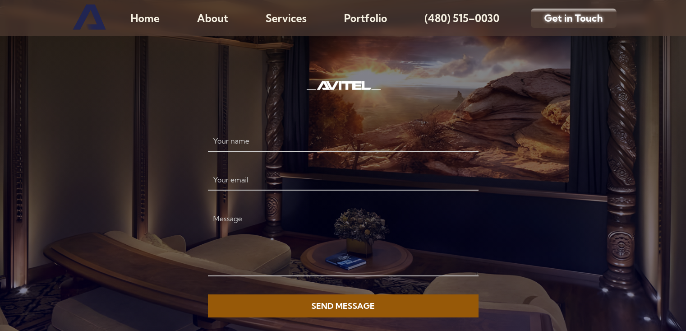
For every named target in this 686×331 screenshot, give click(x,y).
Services (286, 18)
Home (145, 18)
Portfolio (365, 18)
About (212, 18)
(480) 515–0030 (461, 18)
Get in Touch (573, 18)
